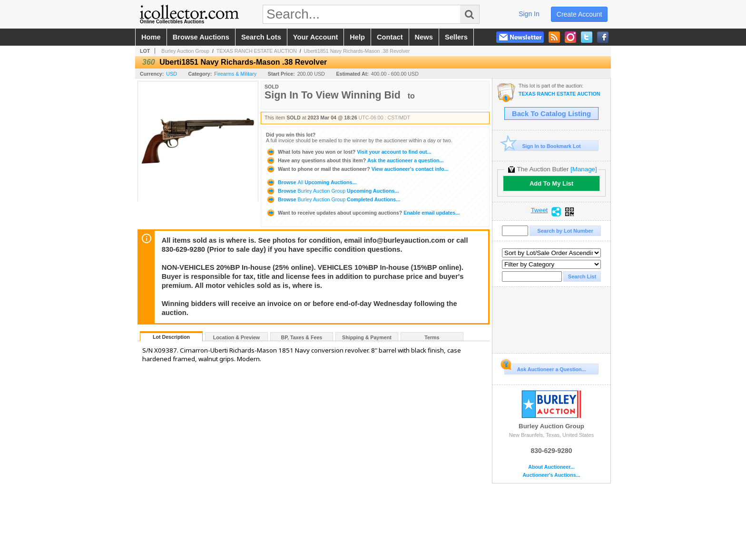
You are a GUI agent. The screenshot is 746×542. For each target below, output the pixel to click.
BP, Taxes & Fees (302, 337)
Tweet (539, 210)
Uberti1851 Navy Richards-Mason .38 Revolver (357, 51)
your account (315, 37)
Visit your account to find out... (348, 152)
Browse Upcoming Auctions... (311, 182)
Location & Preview (236, 337)
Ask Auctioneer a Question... (545, 368)
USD (171, 74)
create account (579, 14)
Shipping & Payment (367, 337)
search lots (261, 37)
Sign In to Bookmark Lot (542, 145)
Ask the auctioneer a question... (354, 160)
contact (390, 37)
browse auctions (201, 37)
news (424, 37)
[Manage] (584, 169)
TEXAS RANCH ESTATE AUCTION (256, 51)
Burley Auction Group (185, 51)
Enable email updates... (363, 213)
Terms (431, 337)
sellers (456, 37)
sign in (529, 14)
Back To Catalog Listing (551, 114)
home (151, 37)
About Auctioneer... (551, 467)
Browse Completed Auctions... (333, 199)
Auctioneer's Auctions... (551, 475)
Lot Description (171, 337)
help (357, 37)
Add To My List (551, 183)
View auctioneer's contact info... (357, 169)
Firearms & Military (235, 74)
